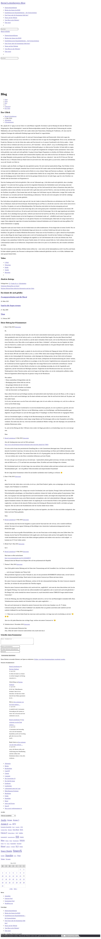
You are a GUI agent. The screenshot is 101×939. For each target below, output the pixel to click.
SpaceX (7, 807)
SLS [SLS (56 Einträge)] (17, 848)
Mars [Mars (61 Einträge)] (3, 842)
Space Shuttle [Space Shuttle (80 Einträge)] (6, 852)
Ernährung (8, 784)
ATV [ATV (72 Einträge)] (14, 825)
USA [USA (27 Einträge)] (15, 857)
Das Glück (7, 108)
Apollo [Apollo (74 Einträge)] (3, 821)
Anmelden (7, 897)
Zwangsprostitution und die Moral (14, 297)
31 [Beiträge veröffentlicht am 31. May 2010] (2, 887)
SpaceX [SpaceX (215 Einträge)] (17, 851)
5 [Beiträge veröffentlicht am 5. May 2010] (9, 874)
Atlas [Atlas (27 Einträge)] (10, 825)
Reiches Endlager (14, 670)
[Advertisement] (50, 76)
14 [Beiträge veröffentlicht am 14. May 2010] (16, 877)
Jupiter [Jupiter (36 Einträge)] (22, 838)
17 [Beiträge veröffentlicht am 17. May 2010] (2, 880)
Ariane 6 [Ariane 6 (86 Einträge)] (4, 825)
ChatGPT (7, 772)
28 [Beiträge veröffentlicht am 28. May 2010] (16, 884)
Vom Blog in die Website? (12, 49)
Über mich (8, 51)
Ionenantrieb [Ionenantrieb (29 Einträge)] (4, 838)
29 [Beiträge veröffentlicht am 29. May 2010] (20, 884)
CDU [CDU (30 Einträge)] (21, 828)
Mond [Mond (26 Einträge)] (10, 841)
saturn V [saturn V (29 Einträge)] (8, 848)
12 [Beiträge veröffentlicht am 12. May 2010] (9, 877)
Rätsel (6, 802)
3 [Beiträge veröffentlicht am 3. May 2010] (2, 874)
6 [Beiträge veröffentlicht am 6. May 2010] (13, 874)
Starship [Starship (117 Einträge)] (9, 856)
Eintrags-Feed (9, 899)
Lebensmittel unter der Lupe (12, 789)
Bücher (7, 767)
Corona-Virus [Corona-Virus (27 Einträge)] (4, 831)
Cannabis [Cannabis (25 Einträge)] (17, 828)
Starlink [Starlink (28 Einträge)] (3, 857)
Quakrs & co (14, 283)
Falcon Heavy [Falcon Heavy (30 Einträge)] (11, 834)
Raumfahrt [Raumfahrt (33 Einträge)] (13, 844)
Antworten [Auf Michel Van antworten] (21, 544)
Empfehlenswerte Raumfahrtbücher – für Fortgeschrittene (22, 41)
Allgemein (8, 120)
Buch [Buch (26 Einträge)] (13, 828)
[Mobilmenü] (5, 31)
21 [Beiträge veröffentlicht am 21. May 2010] (16, 880)
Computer (7, 777)
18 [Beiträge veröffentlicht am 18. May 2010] (6, 880)
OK (63, 937)
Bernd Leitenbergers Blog (13, 3)
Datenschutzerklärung (11, 35)
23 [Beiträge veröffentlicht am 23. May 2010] (24, 880)
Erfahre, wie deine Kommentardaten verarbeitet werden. (49, 660)
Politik (6, 797)
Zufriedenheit (22, 283)
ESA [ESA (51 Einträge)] (21, 831)
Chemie (7, 774)
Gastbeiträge (8, 787)
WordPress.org (9, 904)
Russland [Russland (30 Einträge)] (19, 844)
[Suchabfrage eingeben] (9, 29)
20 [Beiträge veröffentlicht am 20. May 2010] (13, 880)
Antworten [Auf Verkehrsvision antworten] (27, 624)
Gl (9, 283)
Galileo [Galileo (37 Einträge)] (21, 834)
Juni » (15, 890)
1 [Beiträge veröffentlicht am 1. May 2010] (20, 870)
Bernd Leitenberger (11, 116)
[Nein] (79, 937)
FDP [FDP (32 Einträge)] (17, 834)
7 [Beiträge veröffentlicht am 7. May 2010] (16, 874)
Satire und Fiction (10, 804)
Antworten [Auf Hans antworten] (18, 327)
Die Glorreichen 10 (10, 779)
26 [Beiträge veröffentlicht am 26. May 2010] (9, 884)
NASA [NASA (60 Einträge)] (22, 842)
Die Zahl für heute (10, 782)
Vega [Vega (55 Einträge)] (19, 857)
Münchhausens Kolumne (12, 792)
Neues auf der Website (11, 46)
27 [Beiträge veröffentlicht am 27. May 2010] (13, 884)
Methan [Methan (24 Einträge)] (7, 841)
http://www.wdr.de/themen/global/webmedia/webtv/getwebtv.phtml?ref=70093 (26, 444)
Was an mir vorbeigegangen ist (13, 809)
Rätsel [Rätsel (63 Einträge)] (3, 848)
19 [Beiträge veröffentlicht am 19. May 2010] (9, 880)
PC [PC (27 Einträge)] (5, 844)
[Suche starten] (19, 58)
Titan (3, 314)
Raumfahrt (8, 799)
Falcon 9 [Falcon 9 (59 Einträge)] (4, 834)
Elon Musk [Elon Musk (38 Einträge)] (16, 831)
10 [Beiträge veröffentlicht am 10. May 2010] (2, 877)
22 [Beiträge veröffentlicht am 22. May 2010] (20, 880)
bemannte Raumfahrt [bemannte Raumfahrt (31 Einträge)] (6, 828)
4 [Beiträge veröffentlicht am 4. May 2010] (6, 874)
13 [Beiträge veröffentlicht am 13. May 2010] (13, 877)
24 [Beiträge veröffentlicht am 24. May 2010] (2, 884)
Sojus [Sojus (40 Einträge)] (21, 848)
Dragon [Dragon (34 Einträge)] (10, 831)
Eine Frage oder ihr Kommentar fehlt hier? (17, 43)
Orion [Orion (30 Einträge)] (2, 844)
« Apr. (11, 890)
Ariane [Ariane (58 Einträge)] (9, 821)
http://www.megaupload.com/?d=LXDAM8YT (18, 558)
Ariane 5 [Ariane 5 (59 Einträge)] (16, 821)
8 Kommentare (9, 122)
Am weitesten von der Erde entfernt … (16, 723)
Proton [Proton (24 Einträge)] (8, 844)
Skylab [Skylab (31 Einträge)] (13, 848)
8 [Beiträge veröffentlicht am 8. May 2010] (20, 874)
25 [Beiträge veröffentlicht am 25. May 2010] (6, 884)
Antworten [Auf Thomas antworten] (19, 564)
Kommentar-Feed (9, 902)
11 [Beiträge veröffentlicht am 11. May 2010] (6, 877)
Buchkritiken (8, 769)
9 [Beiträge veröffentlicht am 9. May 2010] (23, 874)
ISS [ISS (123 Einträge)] (17, 838)
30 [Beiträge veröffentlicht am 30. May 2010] (24, 884)
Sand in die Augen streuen (11, 306)
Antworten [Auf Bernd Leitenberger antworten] (26, 438)
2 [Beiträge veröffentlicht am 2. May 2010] (23, 870)
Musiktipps (8, 794)
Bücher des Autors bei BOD (13, 38)
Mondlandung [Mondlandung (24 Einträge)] (16, 841)
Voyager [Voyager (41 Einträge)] (8, 860)
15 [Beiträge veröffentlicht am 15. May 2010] (20, 877)
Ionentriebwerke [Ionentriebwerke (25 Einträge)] (11, 838)
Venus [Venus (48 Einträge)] (3, 860)
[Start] (6, 99)
